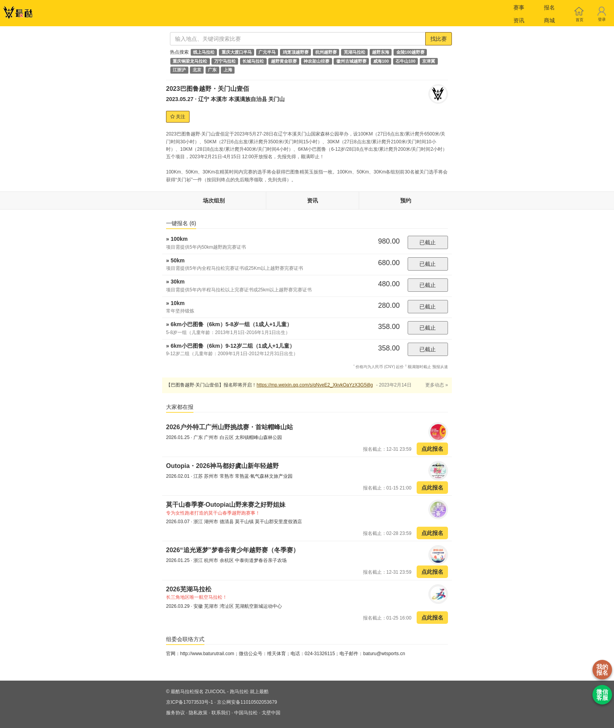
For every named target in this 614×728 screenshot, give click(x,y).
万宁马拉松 (225, 61)
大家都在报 (179, 407)
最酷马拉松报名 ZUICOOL (198, 691)
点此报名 (432, 449)
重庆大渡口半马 (237, 52)
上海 (228, 70)
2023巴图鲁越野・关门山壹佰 (207, 88)
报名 (549, 7)
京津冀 (428, 61)
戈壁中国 (271, 712)
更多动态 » (436, 385)
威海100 (381, 61)
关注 (177, 116)
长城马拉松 (253, 61)
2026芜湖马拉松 (188, 589)
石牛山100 (405, 61)
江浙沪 (179, 70)
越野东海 (380, 52)
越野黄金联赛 (284, 61)
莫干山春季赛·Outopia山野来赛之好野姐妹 (225, 504)
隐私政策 (198, 712)
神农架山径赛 (316, 61)
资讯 (518, 20)
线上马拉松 (204, 52)
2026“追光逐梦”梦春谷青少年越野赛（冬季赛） (232, 550)
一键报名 (181, 223)
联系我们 (220, 712)
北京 (197, 70)
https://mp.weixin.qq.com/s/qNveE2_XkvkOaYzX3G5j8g (314, 385)
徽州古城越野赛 (351, 61)
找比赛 (438, 39)
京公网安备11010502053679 (247, 702)
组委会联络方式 (185, 639)
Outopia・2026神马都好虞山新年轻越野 (222, 465)
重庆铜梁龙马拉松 (190, 61)
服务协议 (175, 712)
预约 (405, 200)
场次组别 (214, 200)
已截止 (427, 242)
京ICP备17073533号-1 (189, 702)
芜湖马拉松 (354, 52)
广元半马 (267, 52)
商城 (549, 20)
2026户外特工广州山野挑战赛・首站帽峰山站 (229, 427)
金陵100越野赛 (410, 52)
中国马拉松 (246, 712)
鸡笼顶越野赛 (296, 52)
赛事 (518, 7)
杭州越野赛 (326, 52)
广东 (212, 70)
